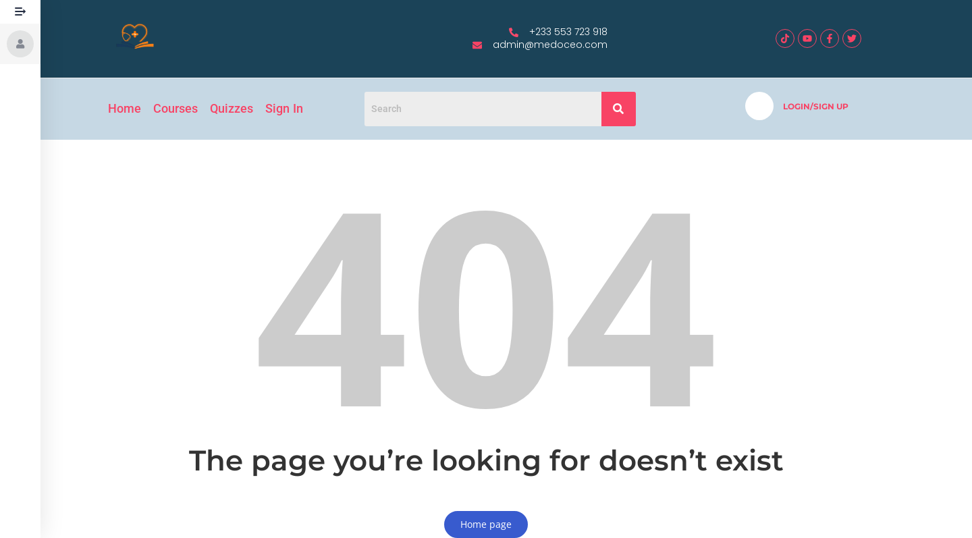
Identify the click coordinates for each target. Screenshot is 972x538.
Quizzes (231, 108)
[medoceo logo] (135, 37)
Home (124, 108)
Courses (175, 108)
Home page (486, 524)
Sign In (284, 108)
